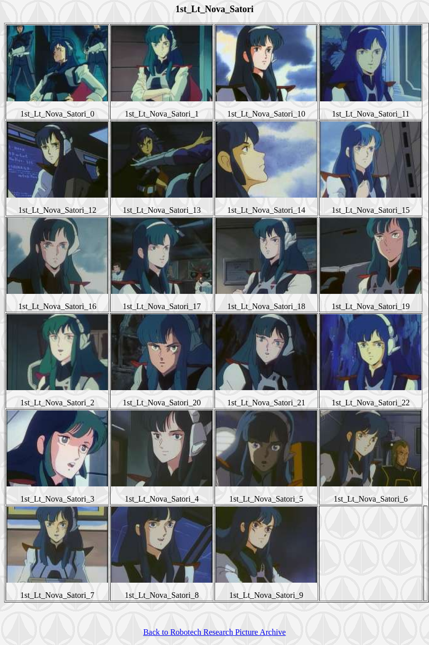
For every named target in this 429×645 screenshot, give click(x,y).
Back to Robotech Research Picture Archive (214, 632)
